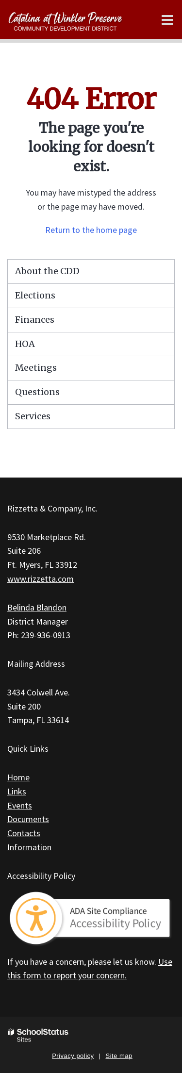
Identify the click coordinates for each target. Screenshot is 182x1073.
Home (18, 777)
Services (32, 416)
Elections (35, 295)
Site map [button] (119, 1055)
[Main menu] (167, 19)
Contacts (23, 833)
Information (29, 847)
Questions (37, 391)
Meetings (36, 367)
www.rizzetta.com (40, 578)
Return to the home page (91, 229)
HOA (25, 343)
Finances (34, 319)
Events (19, 805)
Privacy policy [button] (73, 1055)
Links (16, 791)
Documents (28, 819)
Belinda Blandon (36, 607)
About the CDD (47, 271)
